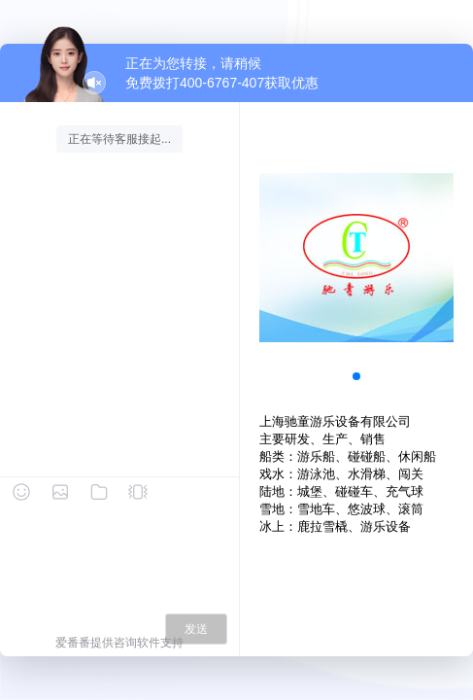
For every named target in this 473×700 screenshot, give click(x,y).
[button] (356, 376)
